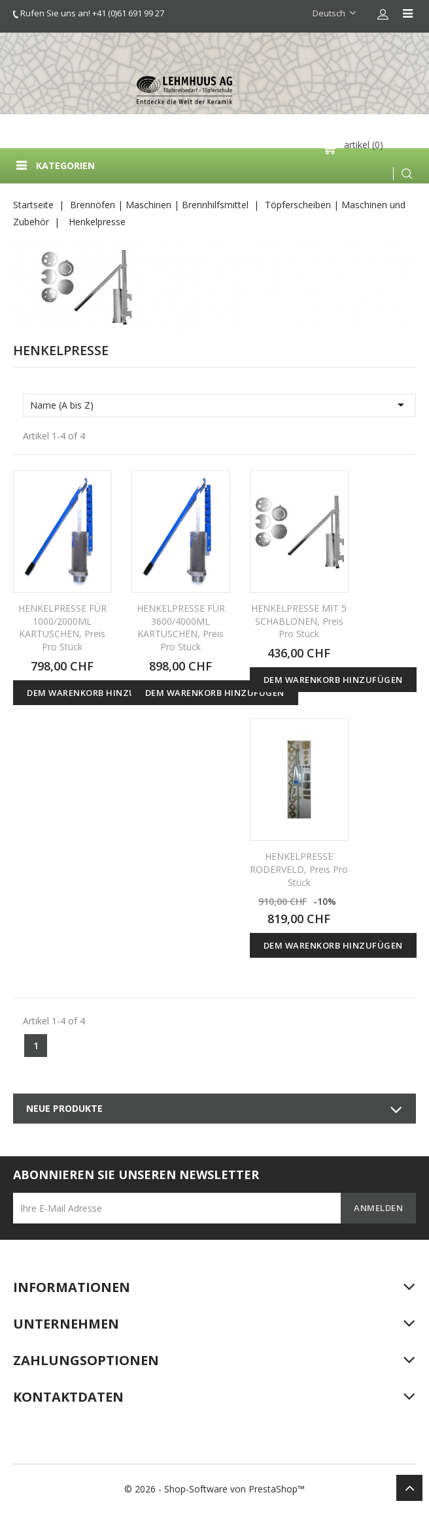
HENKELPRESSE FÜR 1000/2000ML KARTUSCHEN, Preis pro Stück (62, 627)
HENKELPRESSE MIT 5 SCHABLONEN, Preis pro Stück (299, 621)
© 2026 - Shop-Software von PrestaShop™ (214, 1489)
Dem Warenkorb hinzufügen (96, 693)
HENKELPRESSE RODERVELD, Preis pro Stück (299, 869)
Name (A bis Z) (219, 405)
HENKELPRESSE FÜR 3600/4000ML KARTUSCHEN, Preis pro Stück (181, 627)
